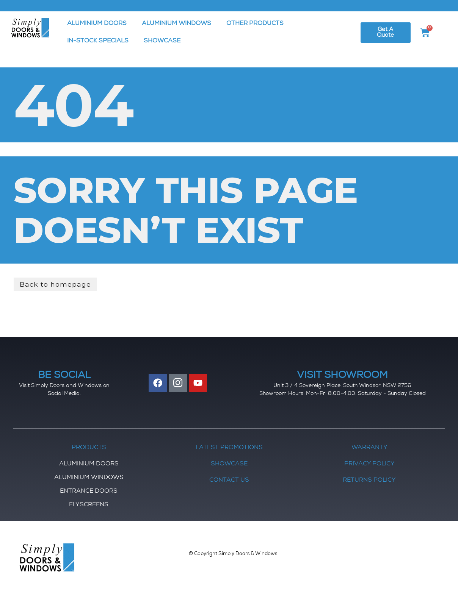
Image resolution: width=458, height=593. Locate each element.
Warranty (369, 448)
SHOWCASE (162, 41)
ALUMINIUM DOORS (97, 24)
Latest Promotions (229, 448)
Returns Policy (369, 481)
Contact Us (229, 481)
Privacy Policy (369, 465)
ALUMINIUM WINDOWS (176, 24)
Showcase (229, 465)
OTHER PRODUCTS (255, 24)
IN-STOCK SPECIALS (98, 41)
